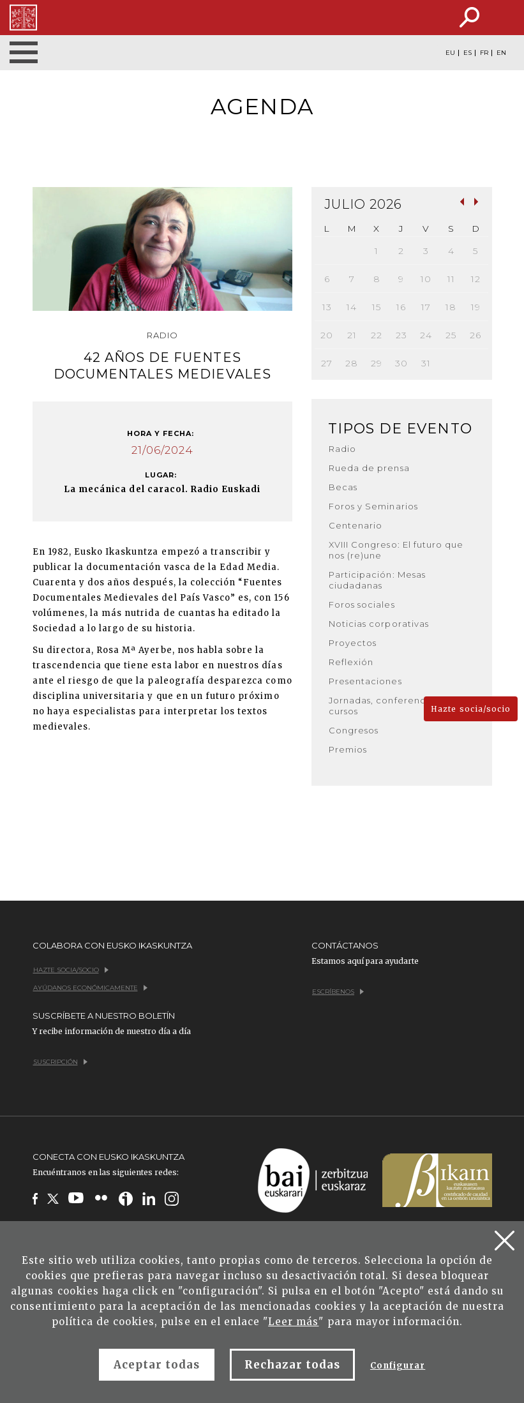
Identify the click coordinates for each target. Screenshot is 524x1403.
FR (484, 53)
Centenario (355, 525)
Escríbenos (338, 991)
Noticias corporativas (379, 624)
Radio (342, 449)
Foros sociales (362, 604)
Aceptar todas (157, 1365)
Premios (348, 749)
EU (450, 53)
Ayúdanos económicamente (90, 988)
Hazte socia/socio (471, 709)
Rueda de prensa (369, 468)
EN (501, 53)
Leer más (293, 1322)
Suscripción (60, 1062)
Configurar (397, 1365)
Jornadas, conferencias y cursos (387, 705)
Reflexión (351, 662)
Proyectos (353, 643)
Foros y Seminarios (373, 506)
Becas (343, 487)
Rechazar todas (292, 1365)
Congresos (353, 730)
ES (467, 53)
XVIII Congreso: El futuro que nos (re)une (396, 549)
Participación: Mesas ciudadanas (377, 579)
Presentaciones (365, 681)
